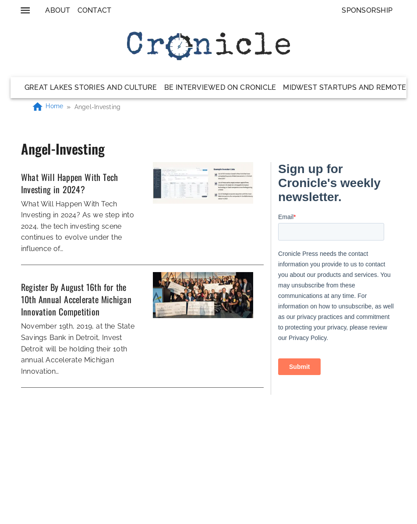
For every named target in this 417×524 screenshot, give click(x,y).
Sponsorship (367, 10)
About (57, 10)
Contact (95, 10)
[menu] (25, 10)
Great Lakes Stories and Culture (91, 87)
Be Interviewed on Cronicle (220, 87)
